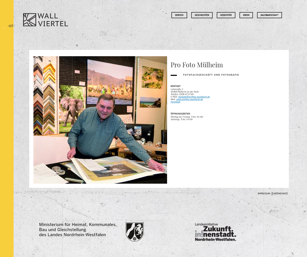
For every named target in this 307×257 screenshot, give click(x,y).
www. (179, 99)
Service (179, 15)
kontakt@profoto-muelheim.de (194, 96)
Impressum (264, 193)
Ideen (246, 15)
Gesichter (226, 15)
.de (201, 99)
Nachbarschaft (269, 15)
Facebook (175, 101)
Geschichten (202, 15)
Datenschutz (280, 193)
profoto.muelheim (191, 99)
